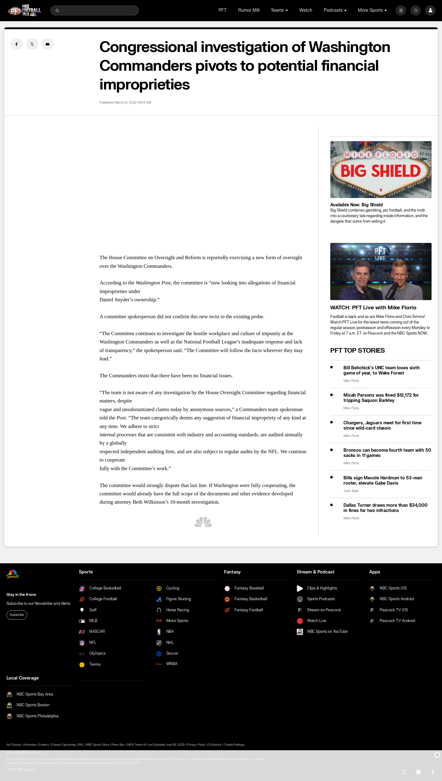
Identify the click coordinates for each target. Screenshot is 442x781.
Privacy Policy (196, 745)
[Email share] (47, 44)
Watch (305, 10)
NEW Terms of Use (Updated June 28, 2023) (156, 745)
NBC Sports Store (97, 745)
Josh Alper (351, 491)
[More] (401, 10)
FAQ (80, 745)
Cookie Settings (234, 745)
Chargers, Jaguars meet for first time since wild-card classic (382, 425)
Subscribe (17, 615)
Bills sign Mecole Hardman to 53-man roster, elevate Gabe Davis (382, 480)
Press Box (118, 745)
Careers (44, 745)
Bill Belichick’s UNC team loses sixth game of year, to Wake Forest (381, 370)
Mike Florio (351, 381)
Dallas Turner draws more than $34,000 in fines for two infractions (385, 508)
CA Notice (214, 745)
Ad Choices (13, 745)
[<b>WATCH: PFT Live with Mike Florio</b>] (381, 271)
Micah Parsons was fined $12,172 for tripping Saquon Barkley (381, 398)
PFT (223, 10)
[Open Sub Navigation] (287, 10)
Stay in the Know (21, 594)
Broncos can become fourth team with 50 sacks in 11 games (387, 453)
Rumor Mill (248, 10)
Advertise (30, 745)
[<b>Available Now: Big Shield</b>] (381, 169)
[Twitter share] (32, 44)
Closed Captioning (64, 745)
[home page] (24, 10)
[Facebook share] (16, 44)
